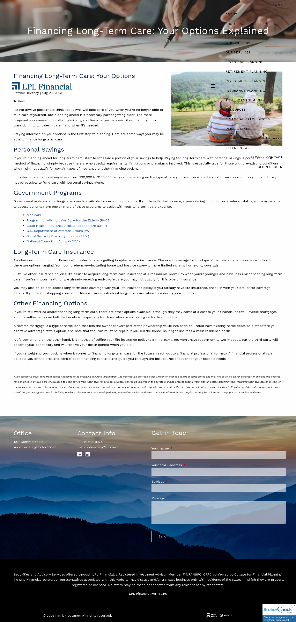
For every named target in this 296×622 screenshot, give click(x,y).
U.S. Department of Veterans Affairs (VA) (58, 231)
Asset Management (243, 100)
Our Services (238, 52)
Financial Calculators (247, 119)
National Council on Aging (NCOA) (54, 241)
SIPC (197, 574)
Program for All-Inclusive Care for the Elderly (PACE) (69, 220)
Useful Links (237, 129)
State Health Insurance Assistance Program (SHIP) (67, 226)
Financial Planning (244, 62)
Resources (235, 109)
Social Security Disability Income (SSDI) (58, 236)
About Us (234, 24)
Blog (255, 157)
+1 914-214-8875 (89, 442)
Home (277, 5)
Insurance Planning (245, 91)
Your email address (184, 465)
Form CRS (159, 593)
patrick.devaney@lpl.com (97, 447)
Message (175, 498)
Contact (274, 157)
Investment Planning (246, 81)
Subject (175, 481)
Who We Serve (239, 43)
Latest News (237, 148)
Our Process (237, 33)
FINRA (188, 574)
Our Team (259, 24)
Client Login (270, 167)
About (231, 14)
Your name (177, 448)
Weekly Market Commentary (252, 138)
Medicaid (34, 215)
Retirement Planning (246, 71)
